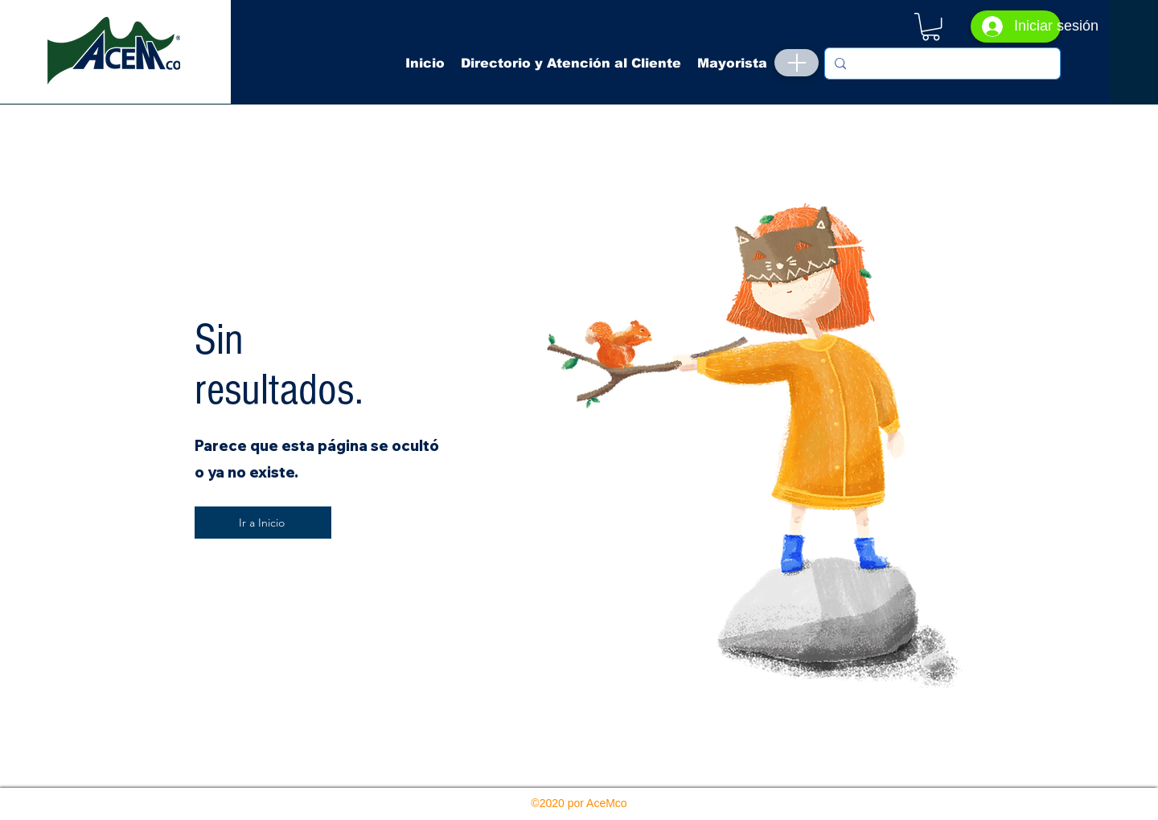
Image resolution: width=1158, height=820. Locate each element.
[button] (930, 26)
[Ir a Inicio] (263, 522)
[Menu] (796, 62)
